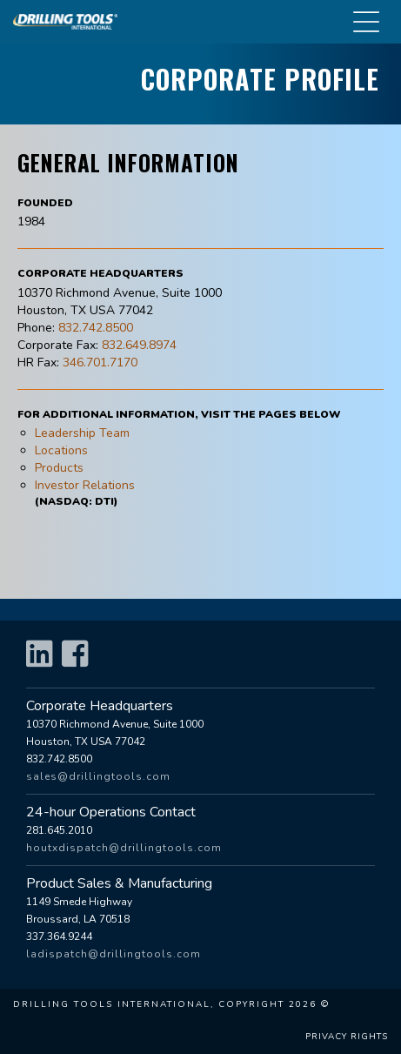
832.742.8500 (95, 327)
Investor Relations (85, 485)
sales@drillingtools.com (98, 776)
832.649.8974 (139, 345)
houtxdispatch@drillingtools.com (124, 848)
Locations (61, 450)
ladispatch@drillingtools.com (113, 954)
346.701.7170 (100, 362)
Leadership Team (82, 433)
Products (59, 468)
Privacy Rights (346, 1037)
